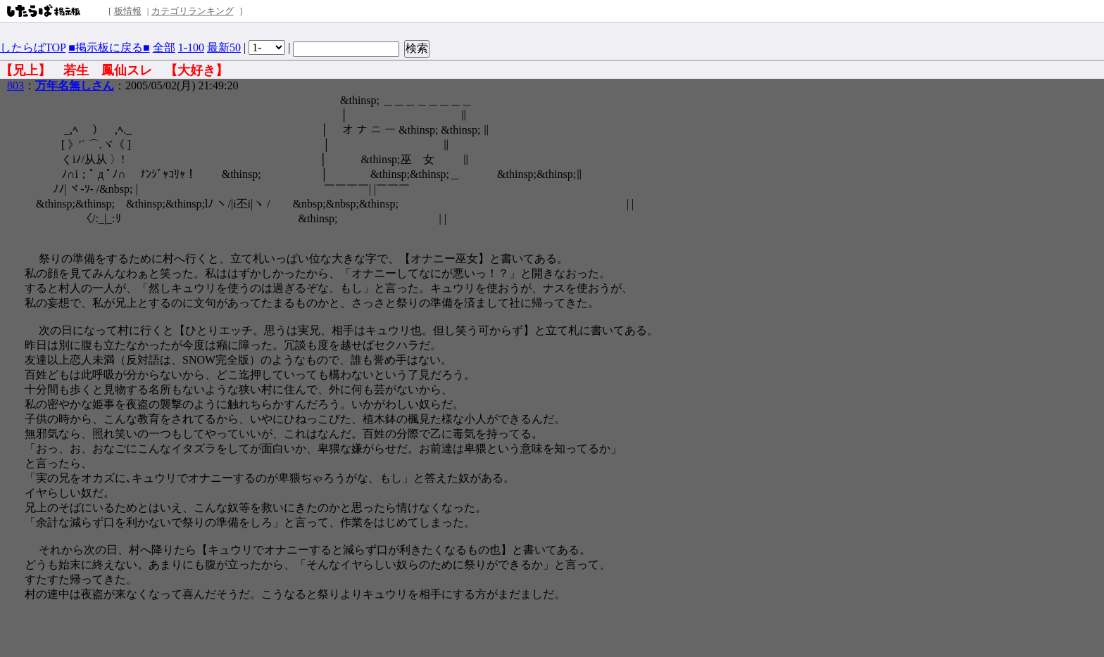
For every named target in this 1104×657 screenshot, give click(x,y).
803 (15, 85)
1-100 (191, 47)
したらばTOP (32, 47)
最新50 (224, 47)
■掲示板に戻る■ (108, 47)
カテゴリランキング (192, 11)
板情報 (128, 11)
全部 (164, 47)
